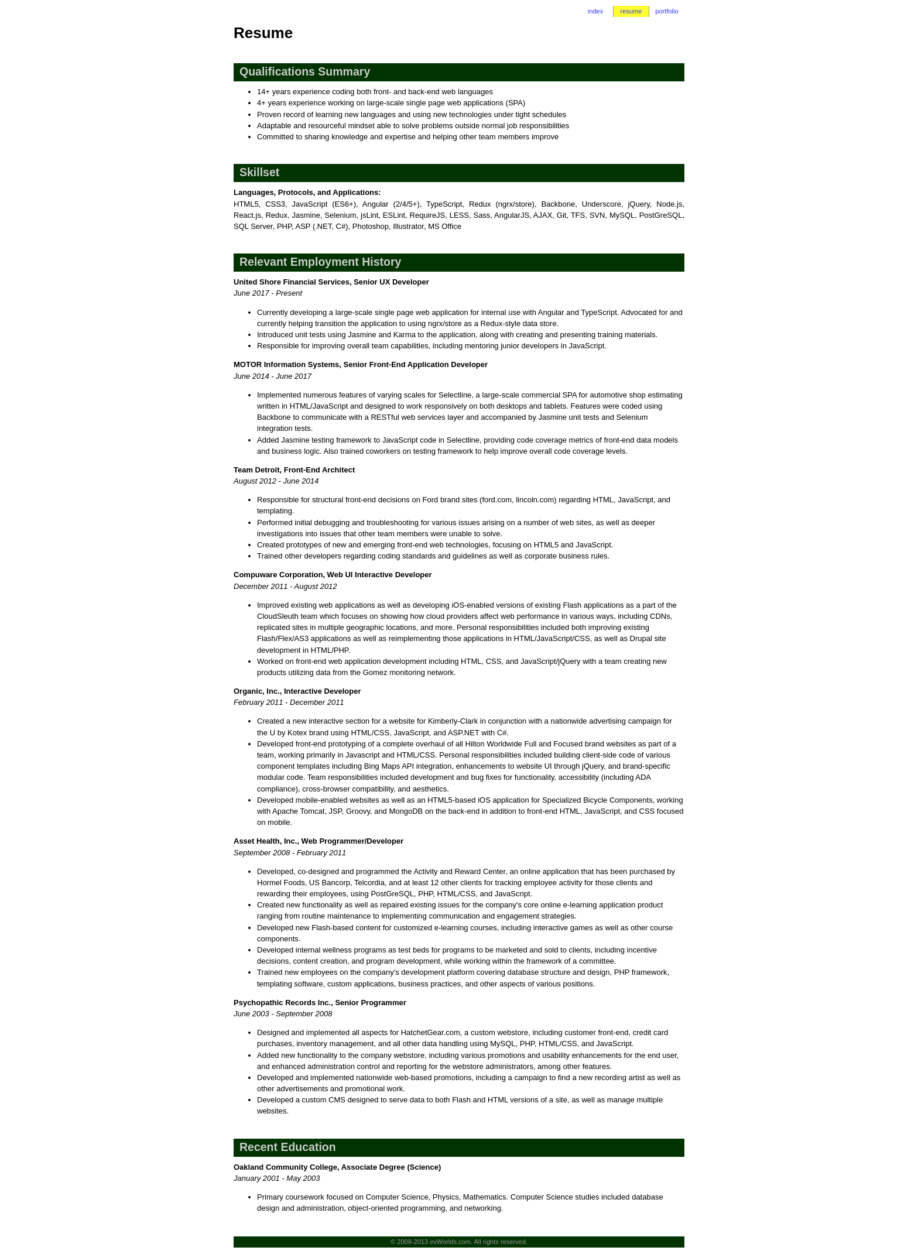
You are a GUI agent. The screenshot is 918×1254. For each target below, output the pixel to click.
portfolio (666, 11)
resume (631, 11)
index (595, 11)
